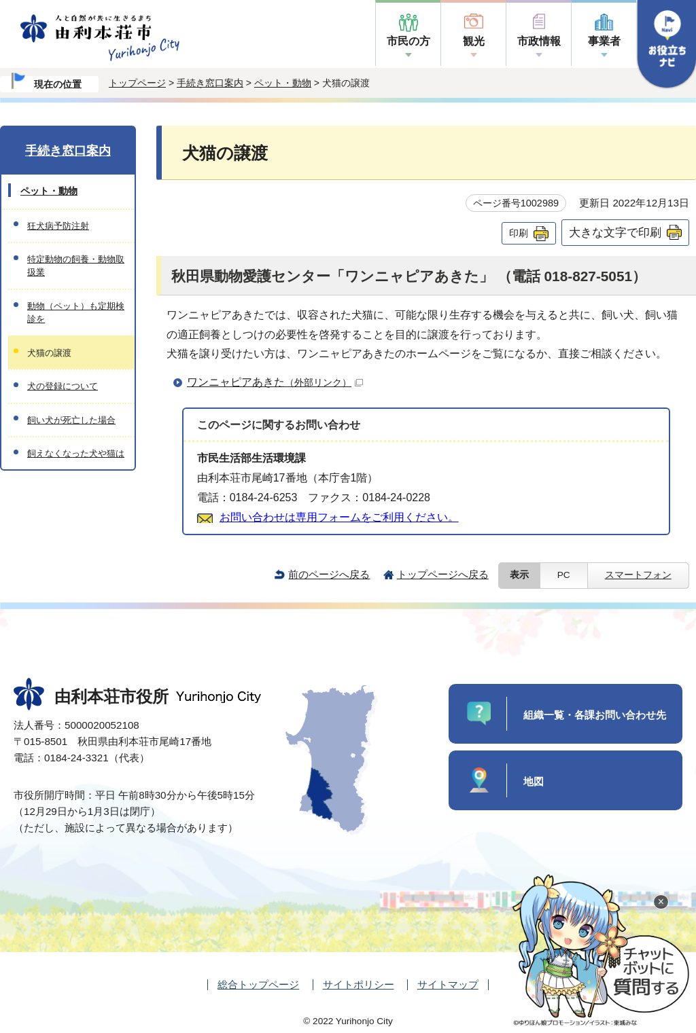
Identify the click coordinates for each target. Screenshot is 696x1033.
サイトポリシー (358, 984)
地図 (533, 781)
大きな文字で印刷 (615, 232)
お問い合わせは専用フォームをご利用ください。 (339, 517)
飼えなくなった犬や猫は (75, 453)
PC (563, 575)
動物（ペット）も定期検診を (75, 312)
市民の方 (408, 41)
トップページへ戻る (443, 574)
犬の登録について (62, 386)
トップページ (137, 82)
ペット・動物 (282, 82)
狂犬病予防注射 (58, 226)
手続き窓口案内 (210, 82)
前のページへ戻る (329, 574)
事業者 (604, 41)
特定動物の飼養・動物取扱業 (75, 265)
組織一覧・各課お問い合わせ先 (594, 715)
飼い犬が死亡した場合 (71, 420)
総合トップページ (258, 984)
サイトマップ (447, 984)
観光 (474, 41)
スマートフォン (638, 575)
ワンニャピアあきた (275, 382)
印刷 (518, 233)
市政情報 (539, 41)
